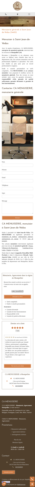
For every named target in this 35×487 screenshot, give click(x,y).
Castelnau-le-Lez (28, 248)
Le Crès (15, 250)
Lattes (4, 250)
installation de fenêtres (9, 236)
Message (4, 201)
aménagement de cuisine (10, 239)
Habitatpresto (21, 484)
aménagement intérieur (25, 236)
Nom (3, 162)
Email (3, 177)
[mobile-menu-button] (29, 14)
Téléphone (5, 185)
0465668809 (18, 291)
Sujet (3, 193)
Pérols (31, 246)
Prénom (4, 170)
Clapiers (8, 250)
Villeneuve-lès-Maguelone (10, 248)
